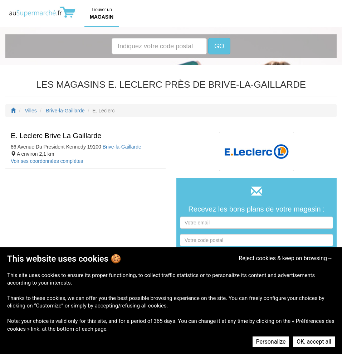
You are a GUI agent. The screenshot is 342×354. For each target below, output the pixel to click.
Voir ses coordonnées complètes (47, 161)
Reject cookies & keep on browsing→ (286, 258)
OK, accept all (314, 341)
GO (219, 46)
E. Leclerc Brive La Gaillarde (56, 136)
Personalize (271, 341)
